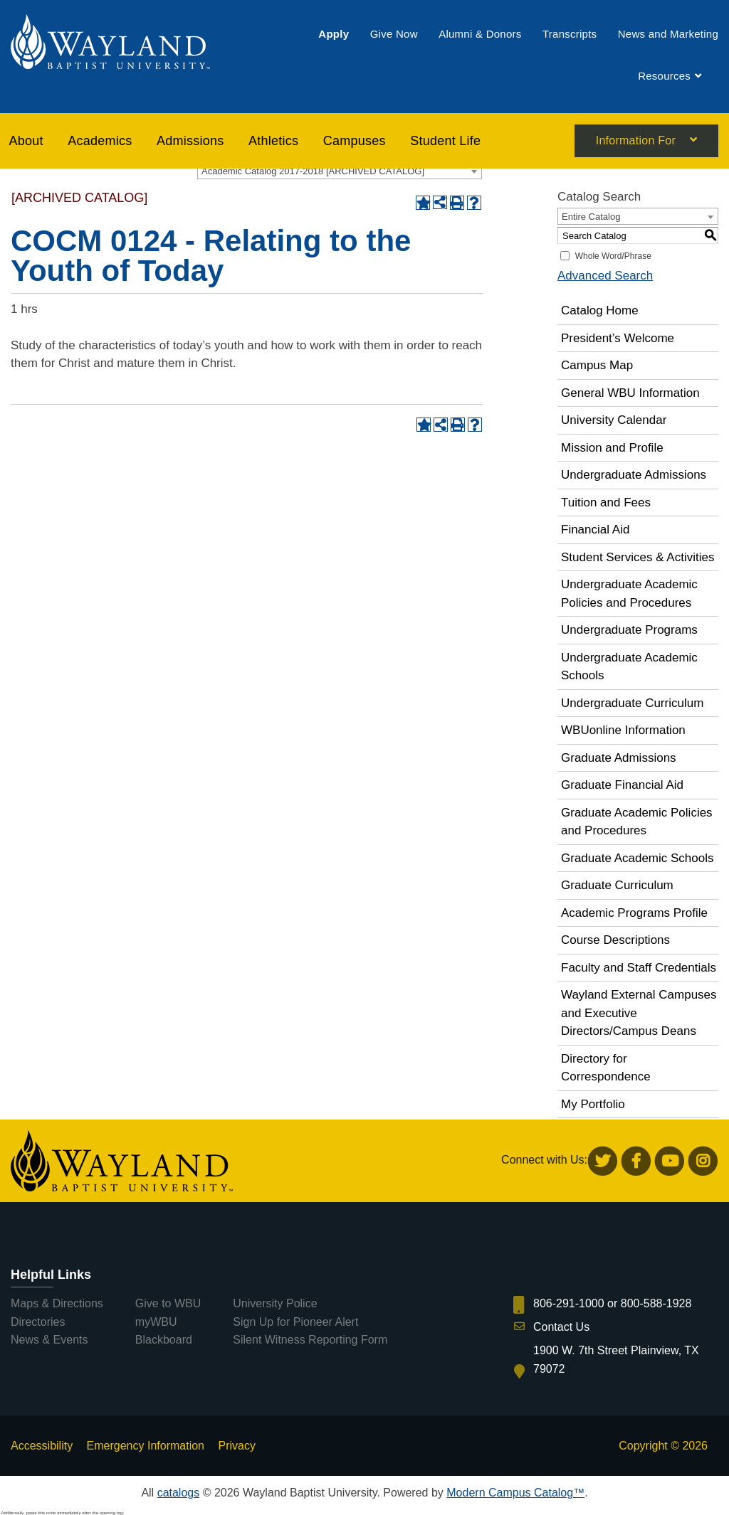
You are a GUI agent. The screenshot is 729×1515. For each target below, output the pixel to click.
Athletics (273, 140)
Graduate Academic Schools (637, 858)
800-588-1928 (656, 1303)
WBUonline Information (623, 730)
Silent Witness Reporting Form (310, 1340)
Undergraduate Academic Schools (629, 667)
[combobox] (339, 170)
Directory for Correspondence (606, 1068)
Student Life (445, 140)
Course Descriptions (615, 940)
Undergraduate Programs (629, 630)
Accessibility (42, 1446)
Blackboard (163, 1340)
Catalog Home (600, 310)
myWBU (156, 1322)
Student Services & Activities (637, 557)
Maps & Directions (57, 1303)
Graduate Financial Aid (622, 785)
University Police (275, 1303)
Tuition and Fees (606, 502)
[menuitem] (333, 33)
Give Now (394, 33)
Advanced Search (605, 275)
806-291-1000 (568, 1303)
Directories (38, 1322)
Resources (664, 76)
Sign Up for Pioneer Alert (295, 1322)
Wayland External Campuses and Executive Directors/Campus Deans (639, 1013)
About (26, 140)
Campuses (354, 140)
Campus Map (597, 365)
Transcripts (569, 33)
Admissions (190, 140)
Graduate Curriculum (617, 885)
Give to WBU (168, 1303)
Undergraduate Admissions (633, 475)
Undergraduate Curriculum (632, 703)
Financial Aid (595, 529)
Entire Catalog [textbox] (591, 216)
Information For (636, 141)
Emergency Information (145, 1446)
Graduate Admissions (618, 758)
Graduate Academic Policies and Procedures (637, 822)
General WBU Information (630, 393)
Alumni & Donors (480, 33)
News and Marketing (668, 33)
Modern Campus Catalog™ (515, 1493)
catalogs (178, 1493)
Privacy (236, 1446)
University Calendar (613, 420)
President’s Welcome (617, 338)
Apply (333, 33)
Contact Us (561, 1327)
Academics (100, 140)
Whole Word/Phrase (613, 256)
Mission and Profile (612, 448)
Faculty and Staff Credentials (638, 967)
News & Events (49, 1340)
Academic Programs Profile (634, 913)
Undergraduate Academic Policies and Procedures (629, 594)
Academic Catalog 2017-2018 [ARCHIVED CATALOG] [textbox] (312, 171)
